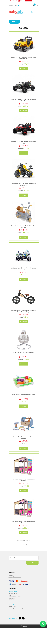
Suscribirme (32, 563)
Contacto (11, 575)
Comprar (23, 68)
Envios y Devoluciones (15, 577)
